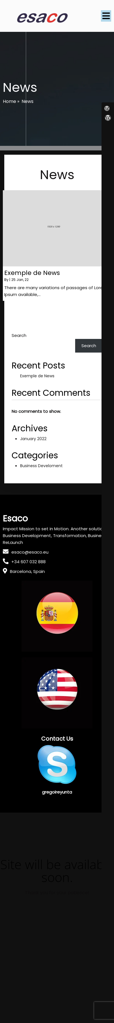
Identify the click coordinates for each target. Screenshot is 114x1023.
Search (19, 335)
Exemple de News (37, 376)
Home (9, 101)
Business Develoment (41, 466)
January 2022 (33, 439)
